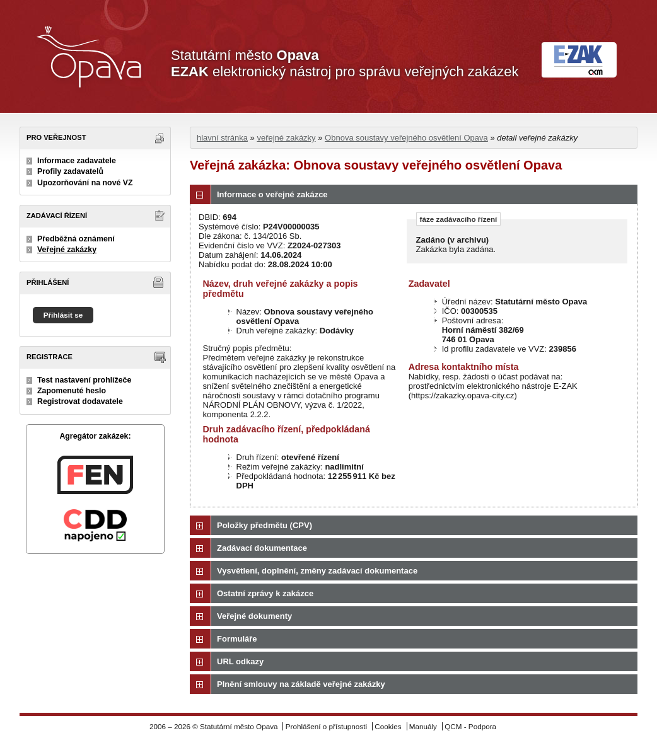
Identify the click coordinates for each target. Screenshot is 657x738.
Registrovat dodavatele (80, 401)
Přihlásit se (63, 315)
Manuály (423, 726)
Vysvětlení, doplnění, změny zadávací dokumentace (317, 570)
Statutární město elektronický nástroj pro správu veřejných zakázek (344, 63)
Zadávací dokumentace (262, 548)
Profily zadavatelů (70, 171)
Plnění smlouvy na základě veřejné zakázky (301, 684)
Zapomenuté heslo (71, 390)
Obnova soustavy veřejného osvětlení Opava (406, 137)
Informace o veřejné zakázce (272, 194)
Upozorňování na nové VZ (85, 182)
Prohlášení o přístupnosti (326, 726)
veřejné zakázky (286, 137)
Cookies (388, 726)
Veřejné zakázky (66, 249)
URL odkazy (240, 661)
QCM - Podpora (470, 726)
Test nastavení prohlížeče (84, 380)
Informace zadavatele (76, 160)
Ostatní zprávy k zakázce (265, 593)
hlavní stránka (222, 137)
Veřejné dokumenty (254, 616)
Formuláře (237, 638)
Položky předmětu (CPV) (264, 525)
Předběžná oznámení (76, 238)
